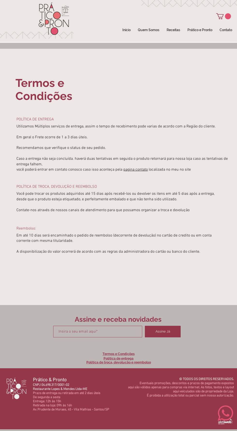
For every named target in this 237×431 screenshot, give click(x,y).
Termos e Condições (119, 354)
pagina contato (135, 169)
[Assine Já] (163, 331)
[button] (223, 16)
